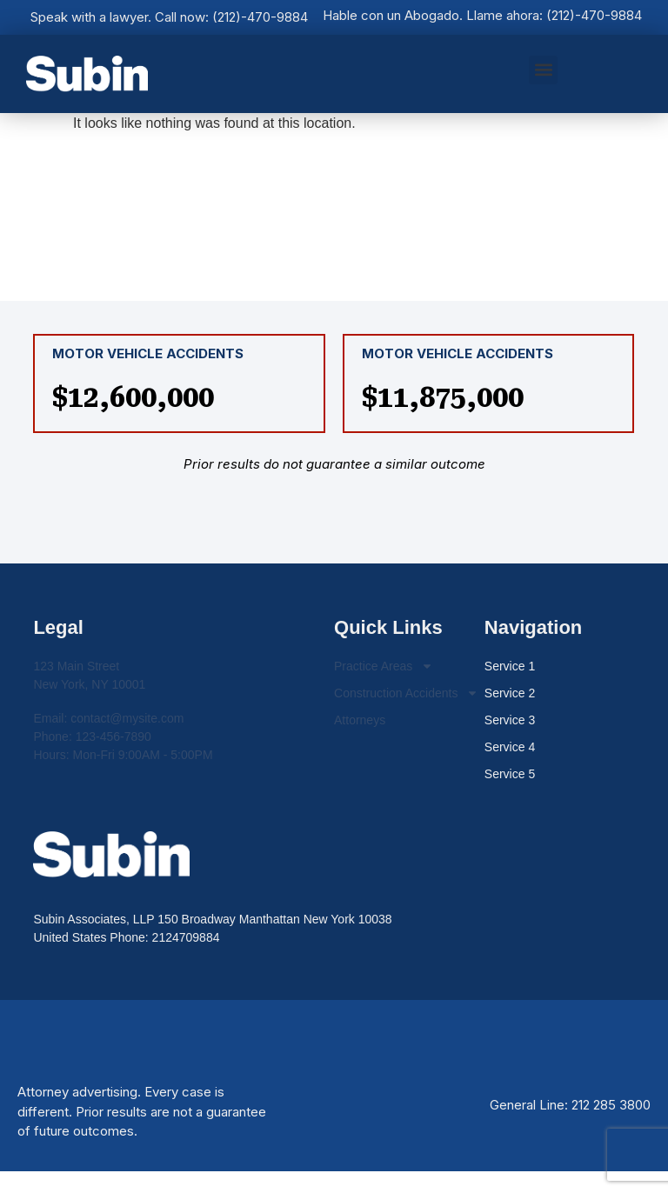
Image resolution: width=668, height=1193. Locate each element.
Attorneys (359, 720)
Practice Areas (383, 666)
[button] (543, 70)
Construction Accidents (406, 693)
